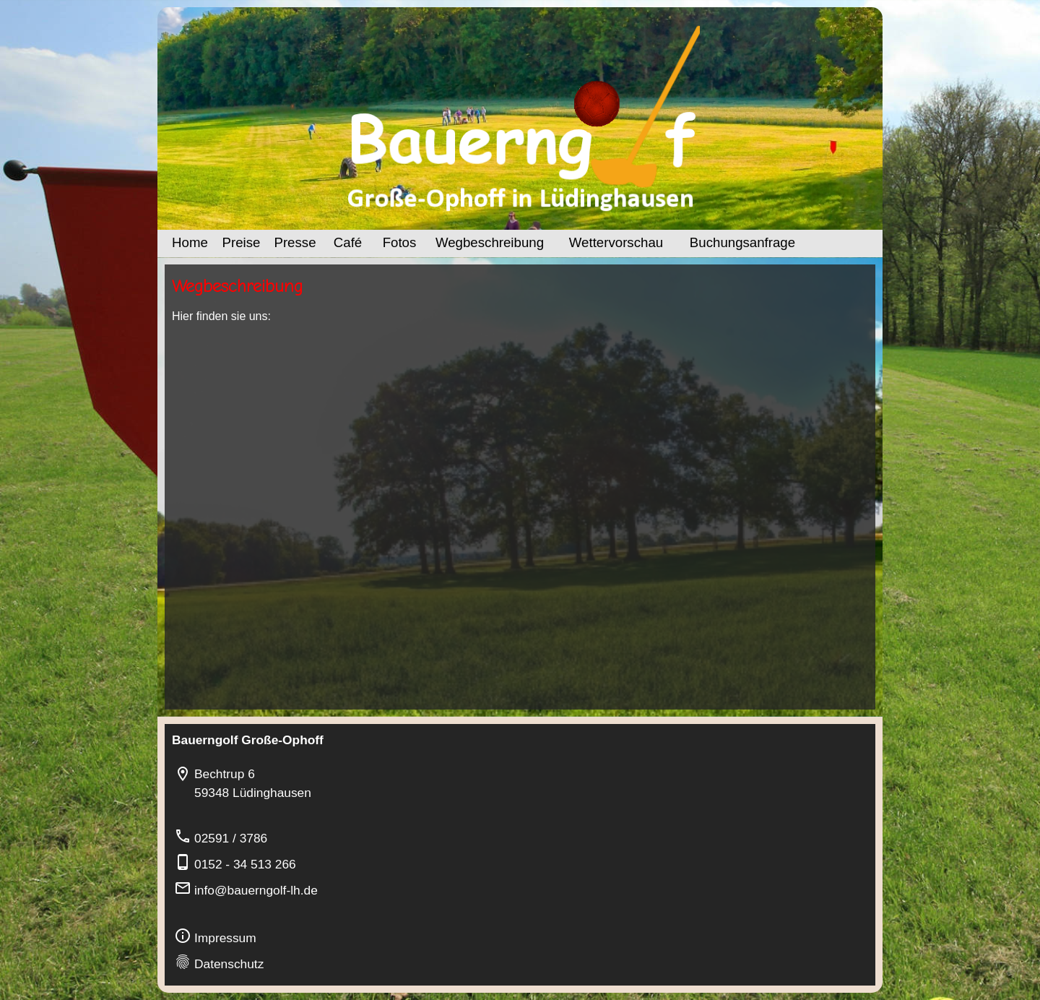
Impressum (225, 938)
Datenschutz (229, 964)
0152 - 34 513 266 (245, 864)
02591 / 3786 (230, 838)
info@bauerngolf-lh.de (256, 890)
